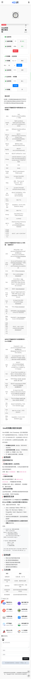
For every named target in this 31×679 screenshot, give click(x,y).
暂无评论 (5, 636)
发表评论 (25, 658)
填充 (23, 41)
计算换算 (4, 24)
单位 (5, 65)
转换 (19, 65)
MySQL (20, 510)
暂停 (15, 51)
